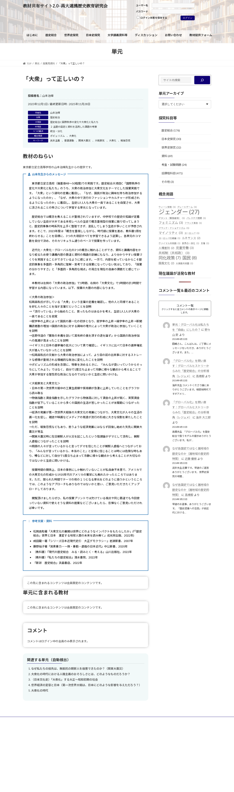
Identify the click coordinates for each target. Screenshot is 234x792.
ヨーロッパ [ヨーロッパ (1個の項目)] (191, 233)
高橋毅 (200, 376)
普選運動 (69, 140)
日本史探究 (168, 139)
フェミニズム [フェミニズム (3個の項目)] (171, 222)
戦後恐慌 (125, 140)
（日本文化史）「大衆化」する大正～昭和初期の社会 (64, 679)
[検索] (202, 80)
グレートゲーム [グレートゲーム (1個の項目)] (187, 207)
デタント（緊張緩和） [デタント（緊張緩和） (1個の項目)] (172, 218)
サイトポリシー (35, 720)
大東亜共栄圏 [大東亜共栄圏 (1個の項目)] (184, 263)
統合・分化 (56, 131)
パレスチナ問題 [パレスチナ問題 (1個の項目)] (196, 218)
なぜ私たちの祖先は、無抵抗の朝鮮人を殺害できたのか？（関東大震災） (78, 668)
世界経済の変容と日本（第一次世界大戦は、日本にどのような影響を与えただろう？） (86, 685)
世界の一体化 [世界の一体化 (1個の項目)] (190, 243)
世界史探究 (168, 147)
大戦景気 (100, 140)
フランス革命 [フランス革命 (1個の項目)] (193, 223)
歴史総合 (55, 117)
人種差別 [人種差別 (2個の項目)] (166, 248)
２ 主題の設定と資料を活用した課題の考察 (73, 126)
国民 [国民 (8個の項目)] (189, 257)
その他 (165, 181)
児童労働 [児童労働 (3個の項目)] (185, 248)
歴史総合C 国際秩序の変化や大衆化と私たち (74, 122)
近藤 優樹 (191, 458)
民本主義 (55, 140)
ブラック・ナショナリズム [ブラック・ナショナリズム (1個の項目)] (174, 228)
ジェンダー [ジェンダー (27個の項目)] (179, 211)
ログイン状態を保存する (152, 17)
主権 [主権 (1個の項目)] (205, 243)
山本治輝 (55, 112)
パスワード (142, 11)
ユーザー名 (142, 5)
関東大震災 (84, 140)
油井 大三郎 (203, 417)
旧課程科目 (168, 173)
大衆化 (72, 135)
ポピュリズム (57, 135)
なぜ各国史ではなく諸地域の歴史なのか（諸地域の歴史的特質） (190, 453)
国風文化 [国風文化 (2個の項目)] (166, 263)
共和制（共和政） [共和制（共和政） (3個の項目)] (174, 253)
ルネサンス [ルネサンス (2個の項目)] (191, 238)
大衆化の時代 (39, 690)
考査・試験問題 (171, 164)
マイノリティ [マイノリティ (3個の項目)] (171, 233)
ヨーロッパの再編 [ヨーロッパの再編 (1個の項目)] (169, 238)
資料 (164, 156)
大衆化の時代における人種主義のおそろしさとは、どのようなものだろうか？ (80, 674)
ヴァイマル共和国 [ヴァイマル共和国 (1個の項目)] (169, 243)
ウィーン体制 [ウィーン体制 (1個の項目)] (167, 207)
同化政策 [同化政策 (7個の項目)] (170, 257)
